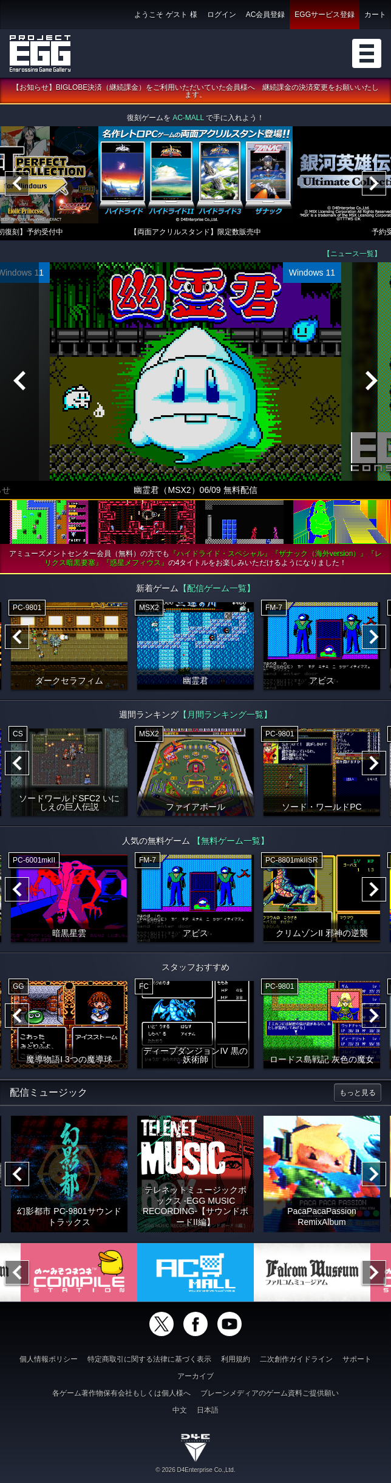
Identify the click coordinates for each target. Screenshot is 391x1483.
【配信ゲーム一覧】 (216, 589)
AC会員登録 (265, 14)
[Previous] (17, 184)
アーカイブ (195, 1376)
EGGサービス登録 (324, 14)
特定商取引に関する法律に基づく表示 (149, 1359)
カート (375, 14)
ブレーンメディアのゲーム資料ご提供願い (269, 1393)
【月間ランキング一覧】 (225, 715)
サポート (357, 1359)
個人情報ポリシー (48, 1359)
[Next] (374, 184)
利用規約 (235, 1359)
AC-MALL (188, 118)
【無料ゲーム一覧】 (230, 841)
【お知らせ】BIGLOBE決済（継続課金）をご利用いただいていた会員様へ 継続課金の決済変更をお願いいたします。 (195, 92)
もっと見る (357, 1093)
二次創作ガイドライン (296, 1359)
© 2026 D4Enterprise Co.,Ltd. (195, 1470)
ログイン (221, 14)
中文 (179, 1410)
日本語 (208, 1410)
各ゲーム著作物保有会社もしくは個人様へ (121, 1393)
